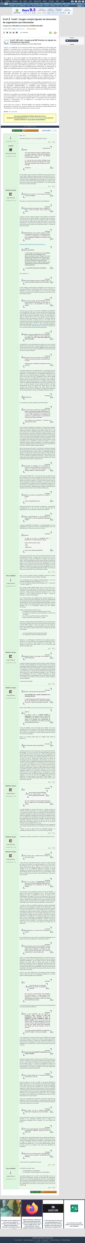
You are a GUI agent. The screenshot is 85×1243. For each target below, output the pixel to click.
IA (28, 3)
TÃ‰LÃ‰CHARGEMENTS (37, 5)
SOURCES (46, 5)
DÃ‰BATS (52, 5)
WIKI (58, 5)
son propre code (36, 327)
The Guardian (13, 113)
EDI (51, 3)
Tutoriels (15, 1)
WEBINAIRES (22, 5)
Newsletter (37, 1)
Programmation (57, 3)
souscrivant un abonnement (36, 119)
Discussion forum (72, 40)
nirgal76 (10, 149)
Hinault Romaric (20, 30)
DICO (61, 5)
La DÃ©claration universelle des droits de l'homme (42, 710)
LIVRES (28, 5)
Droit (57, 1)
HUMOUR (66, 5)
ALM (31, 3)
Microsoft (36, 3)
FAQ (20, 1)
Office (68, 3)
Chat (30, 1)
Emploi (45, 1)
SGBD (64, 3)
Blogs (25, 1)
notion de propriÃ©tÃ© (33, 755)
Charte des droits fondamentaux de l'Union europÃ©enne (32, 247)
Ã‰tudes (51, 1)
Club (62, 1)
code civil (26, 314)
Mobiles (73, 3)
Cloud (24, 3)
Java (41, 3)
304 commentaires (31, 30)
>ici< (25, 741)
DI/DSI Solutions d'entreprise (15, 3)
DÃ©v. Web (46, 3)
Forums (7, 1)
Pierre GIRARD (10, 579)
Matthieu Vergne (11, 193)
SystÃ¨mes (79, 3)
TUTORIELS (12, 5)
